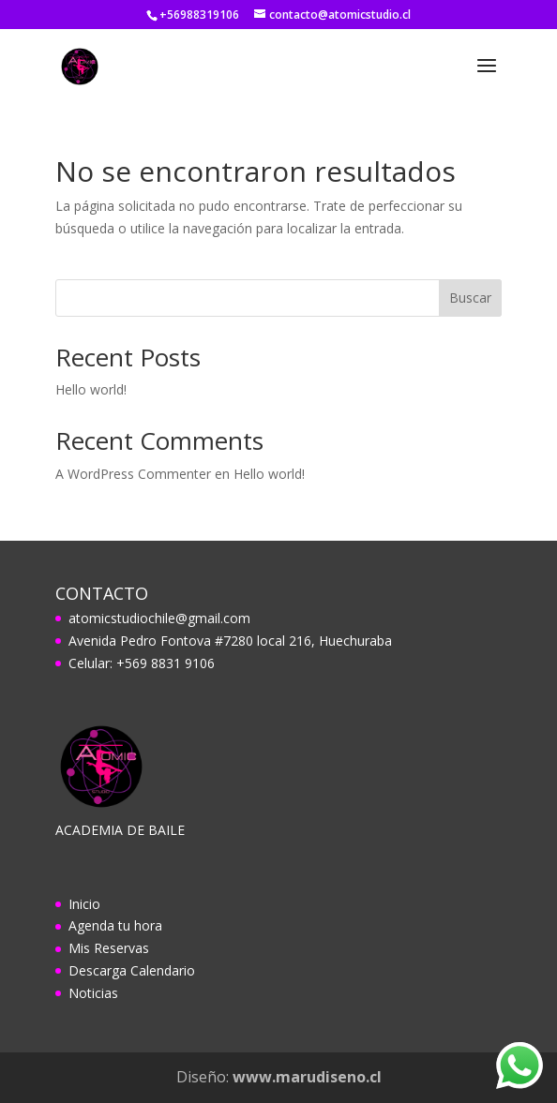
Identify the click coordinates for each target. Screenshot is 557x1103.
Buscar (470, 297)
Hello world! (91, 389)
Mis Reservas (108, 948)
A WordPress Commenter (133, 474)
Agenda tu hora (115, 925)
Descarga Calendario (131, 970)
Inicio (84, 904)
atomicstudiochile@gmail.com (159, 618)
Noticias (93, 993)
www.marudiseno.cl (307, 1076)
